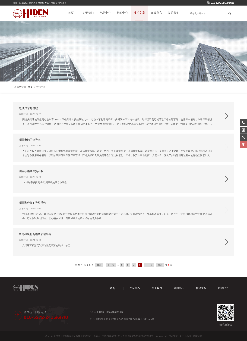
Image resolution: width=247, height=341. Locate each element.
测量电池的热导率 (30, 139)
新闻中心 (122, 13)
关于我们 (88, 13)
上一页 (110, 265)
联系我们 (173, 13)
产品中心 (105, 13)
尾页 (160, 265)
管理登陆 (197, 336)
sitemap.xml (161, 336)
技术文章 (139, 16)
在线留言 (156, 13)
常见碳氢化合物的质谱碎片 (35, 234)
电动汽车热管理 (28, 108)
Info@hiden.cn (114, 312)
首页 (71, 13)
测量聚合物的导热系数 (32, 202)
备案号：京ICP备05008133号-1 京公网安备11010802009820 (123, 336)
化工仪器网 (185, 336)
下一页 (149, 265)
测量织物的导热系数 (31, 171)
